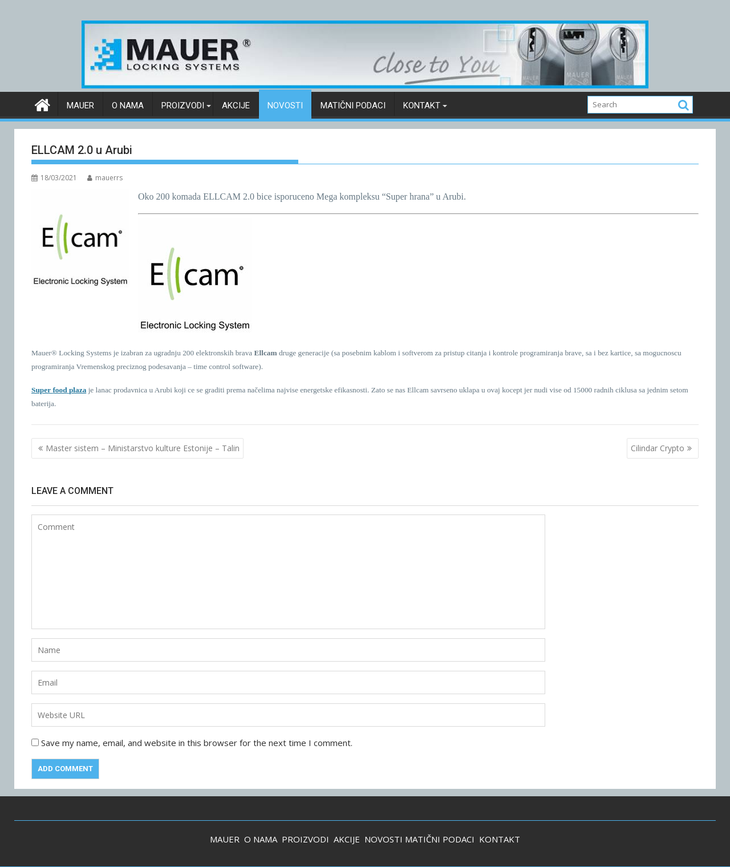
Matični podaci (353, 105)
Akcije (236, 105)
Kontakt (421, 105)
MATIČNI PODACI (439, 839)
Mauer (80, 105)
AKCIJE (347, 839)
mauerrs (105, 178)
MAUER (225, 839)
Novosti (285, 105)
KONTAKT (499, 839)
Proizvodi (182, 105)
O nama (128, 105)
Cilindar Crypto (657, 448)
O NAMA (260, 839)
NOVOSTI (383, 839)
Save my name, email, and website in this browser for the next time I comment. (196, 742)
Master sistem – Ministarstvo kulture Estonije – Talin (143, 448)
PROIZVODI (305, 839)
